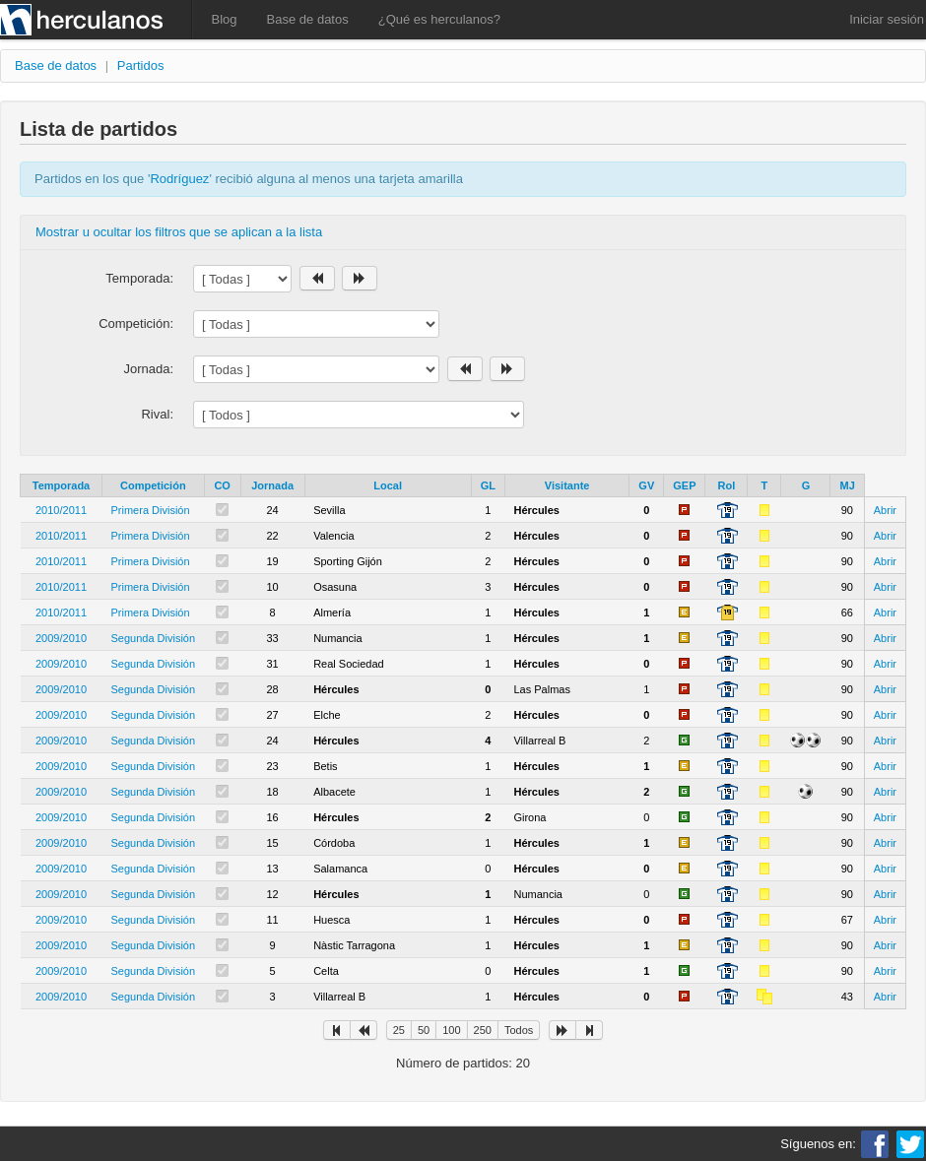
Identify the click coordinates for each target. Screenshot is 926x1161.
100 (451, 1030)
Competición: (136, 323)
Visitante (567, 485)
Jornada (272, 485)
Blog (224, 19)
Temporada (61, 485)
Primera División (150, 510)
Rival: (157, 414)
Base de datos (308, 19)
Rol (727, 485)
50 (424, 1030)
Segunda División (153, 638)
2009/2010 (61, 638)
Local (387, 485)
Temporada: (139, 278)
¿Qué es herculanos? (439, 19)
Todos (518, 1030)
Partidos (141, 65)
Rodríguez (179, 178)
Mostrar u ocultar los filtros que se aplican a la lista (178, 232)
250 (483, 1030)
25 (399, 1030)
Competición (153, 485)
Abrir (885, 510)
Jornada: (148, 368)
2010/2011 (61, 510)
